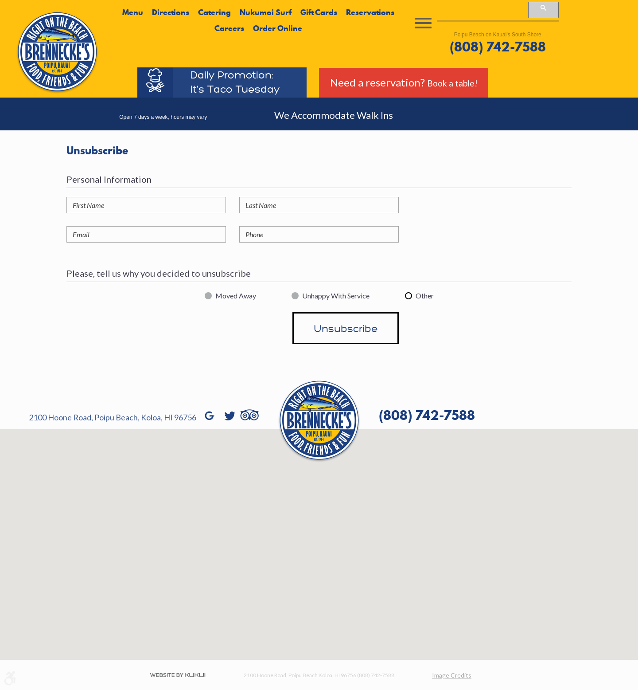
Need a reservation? (404, 82)
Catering (214, 12)
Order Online (277, 28)
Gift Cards (318, 12)
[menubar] (258, 20)
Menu (132, 12)
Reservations (370, 12)
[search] (482, 10)
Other (425, 295)
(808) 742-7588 (498, 47)
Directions (170, 12)
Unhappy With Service (336, 295)
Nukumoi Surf (266, 12)
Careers (229, 28)
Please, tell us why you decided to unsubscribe (158, 273)
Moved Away (235, 295)
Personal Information (109, 179)
